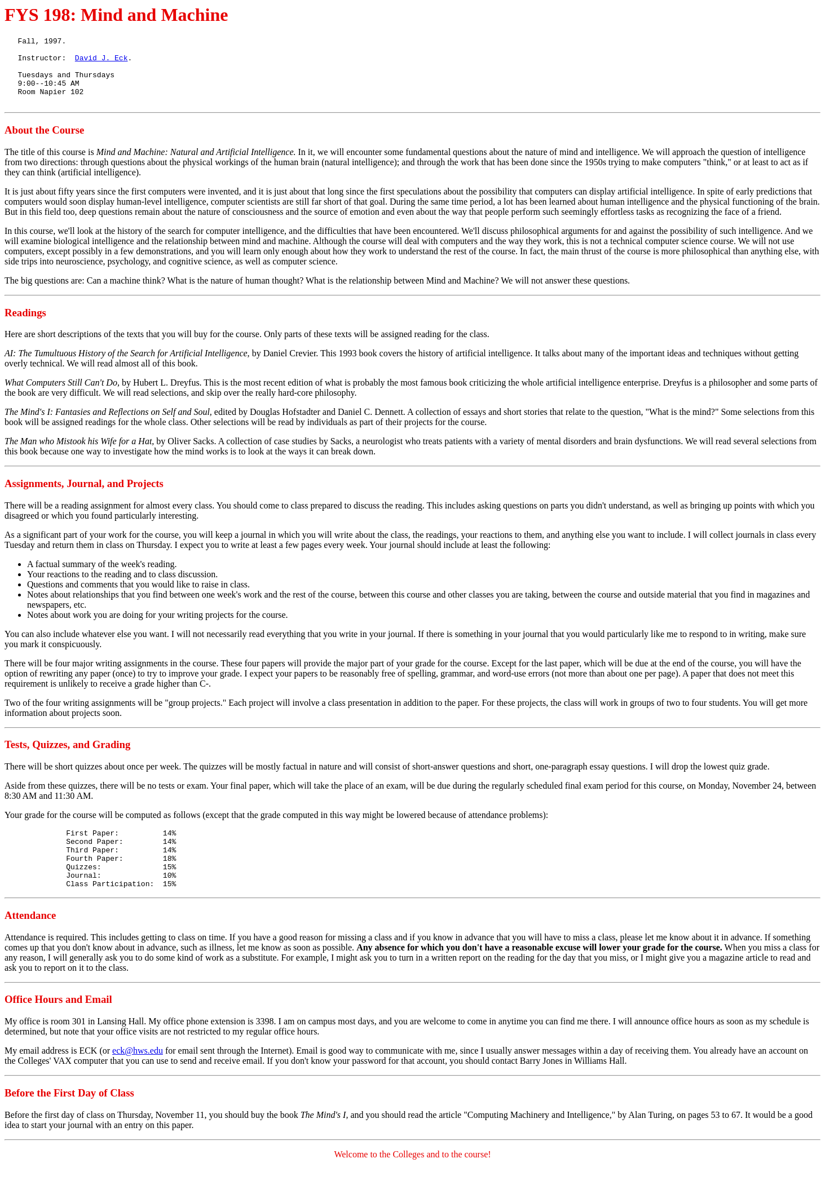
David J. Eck (101, 63)
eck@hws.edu (137, 1076)
